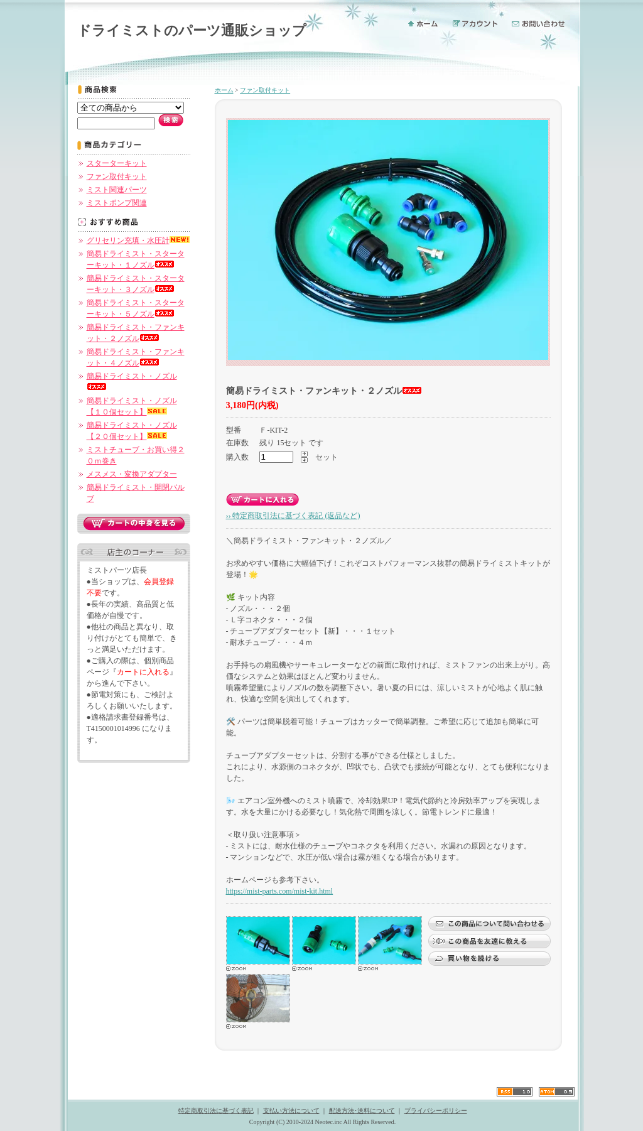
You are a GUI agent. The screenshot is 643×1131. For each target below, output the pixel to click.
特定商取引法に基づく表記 (216, 1110)
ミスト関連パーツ (117, 189)
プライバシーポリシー (435, 1110)
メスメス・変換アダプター (132, 474)
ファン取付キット (117, 176)
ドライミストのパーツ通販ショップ (191, 30)
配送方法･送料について (362, 1110)
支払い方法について (291, 1110)
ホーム (224, 90)
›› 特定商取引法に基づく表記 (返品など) (293, 515)
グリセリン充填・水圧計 (138, 240)
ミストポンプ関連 (117, 202)
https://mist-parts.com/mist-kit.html (279, 891)
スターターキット (117, 163)
